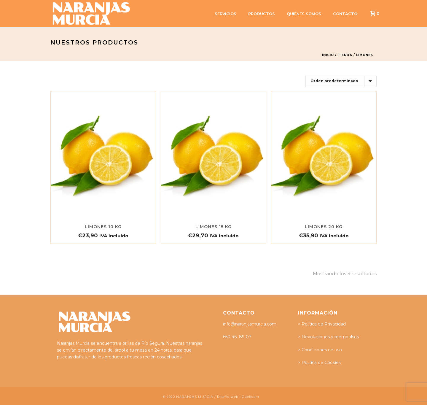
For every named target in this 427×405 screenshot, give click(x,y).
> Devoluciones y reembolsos (328, 336)
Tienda (345, 55)
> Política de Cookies (319, 362)
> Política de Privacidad (322, 324)
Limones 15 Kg (213, 226)
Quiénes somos (304, 13)
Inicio (328, 55)
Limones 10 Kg (103, 226)
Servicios (225, 13)
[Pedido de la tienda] (341, 81)
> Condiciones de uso (320, 349)
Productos (261, 13)
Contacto (345, 13)
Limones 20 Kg (323, 226)
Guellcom (250, 397)
